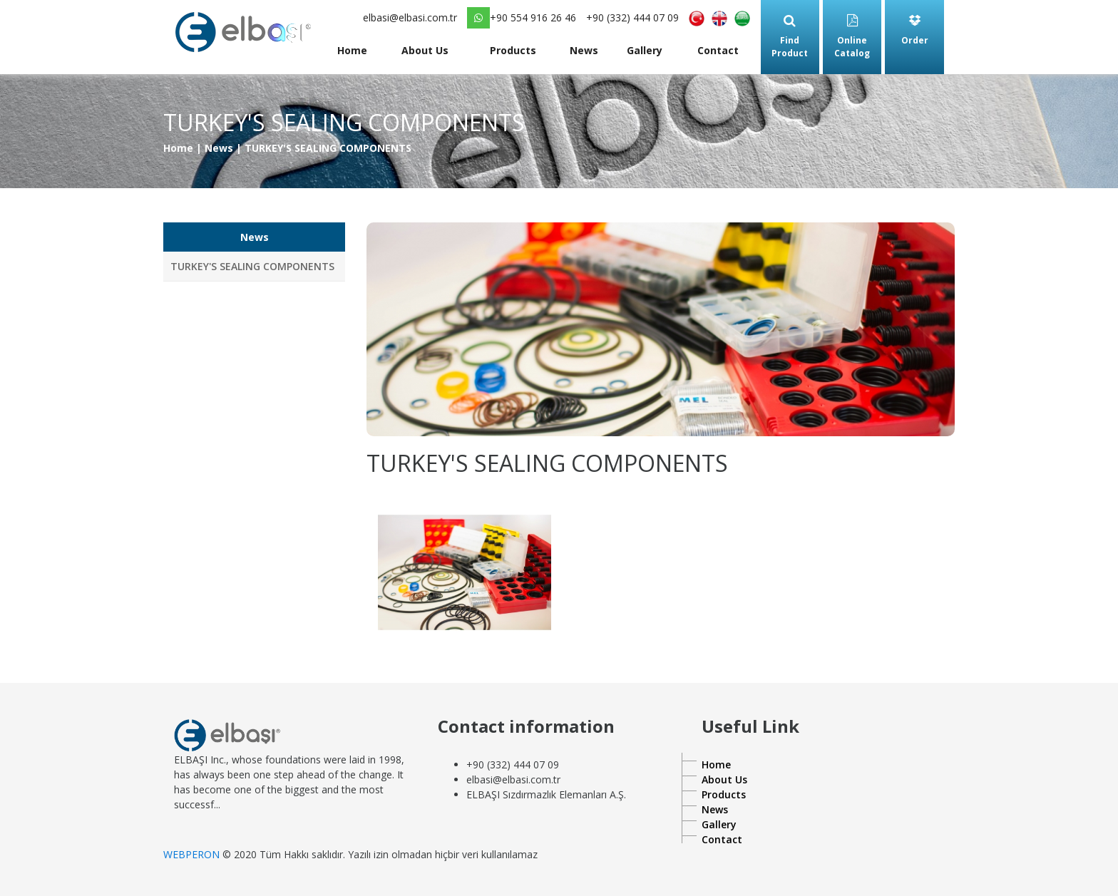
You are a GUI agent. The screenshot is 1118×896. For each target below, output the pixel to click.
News (584, 50)
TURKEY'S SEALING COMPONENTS (252, 266)
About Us (424, 50)
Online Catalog (852, 36)
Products (513, 50)
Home (352, 50)
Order (914, 30)
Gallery (644, 50)
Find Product (789, 36)
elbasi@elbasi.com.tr (410, 17)
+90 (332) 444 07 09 (632, 17)
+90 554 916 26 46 (521, 18)
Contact (718, 50)
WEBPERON (191, 854)
